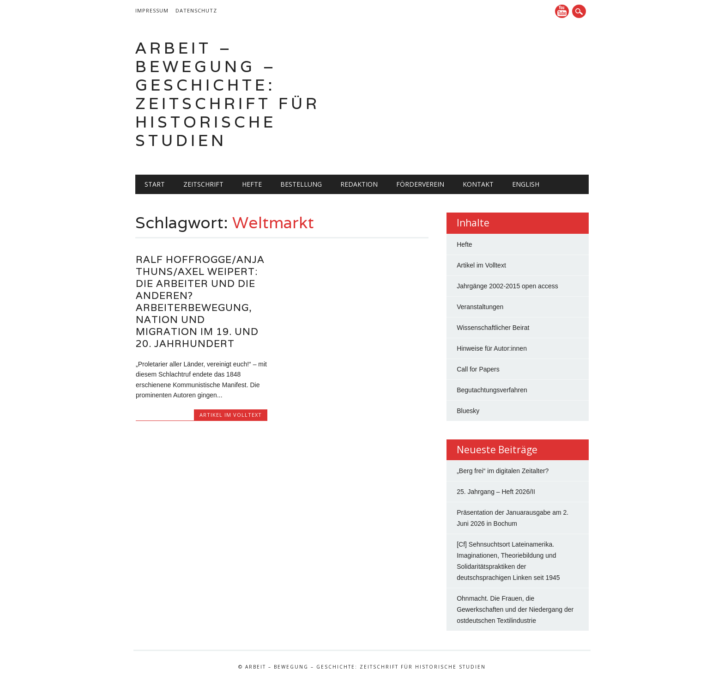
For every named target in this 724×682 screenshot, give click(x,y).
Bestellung (301, 184)
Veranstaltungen (480, 307)
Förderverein (420, 184)
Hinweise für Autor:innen (492, 348)
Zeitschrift (203, 184)
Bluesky (468, 410)
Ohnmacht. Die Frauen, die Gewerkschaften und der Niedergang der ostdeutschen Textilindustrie (515, 609)
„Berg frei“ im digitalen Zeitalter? (503, 471)
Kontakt (478, 184)
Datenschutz (196, 10)
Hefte (252, 184)
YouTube (562, 11)
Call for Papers (478, 369)
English (525, 184)
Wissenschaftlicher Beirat (493, 327)
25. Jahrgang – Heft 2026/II (496, 491)
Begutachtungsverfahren (492, 390)
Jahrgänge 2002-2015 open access (507, 286)
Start (155, 184)
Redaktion (359, 184)
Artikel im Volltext (230, 414)
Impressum (152, 10)
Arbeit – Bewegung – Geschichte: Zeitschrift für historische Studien (227, 94)
